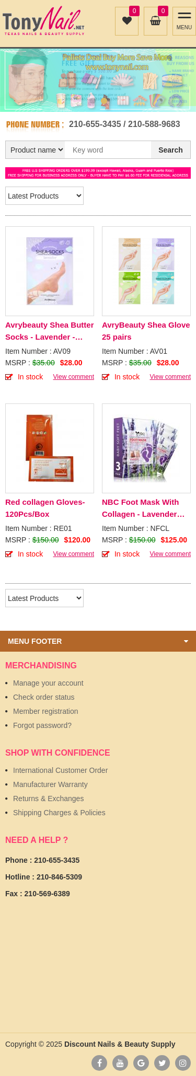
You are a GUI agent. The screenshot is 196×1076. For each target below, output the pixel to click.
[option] (98, 77)
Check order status (44, 697)
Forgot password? (42, 725)
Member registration (45, 711)
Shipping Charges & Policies (59, 812)
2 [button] (104, 101)
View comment (73, 376)
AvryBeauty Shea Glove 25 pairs (146, 330)
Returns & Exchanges (48, 798)
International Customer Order (60, 770)
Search (170, 150)
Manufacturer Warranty (50, 784)
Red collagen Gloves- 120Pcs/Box (45, 507)
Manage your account (48, 683)
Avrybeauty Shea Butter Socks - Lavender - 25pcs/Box (49, 331)
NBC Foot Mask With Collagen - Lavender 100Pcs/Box (140, 508)
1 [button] (92, 101)
